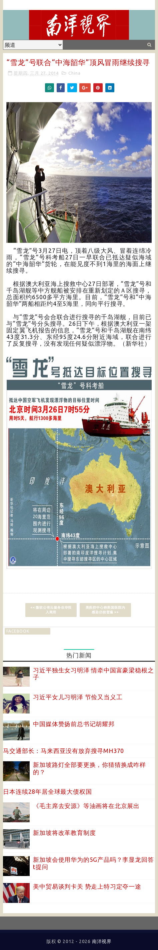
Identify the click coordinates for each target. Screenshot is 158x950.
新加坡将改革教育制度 (64, 832)
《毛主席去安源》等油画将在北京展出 (86, 805)
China (74, 73)
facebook (17, 631)
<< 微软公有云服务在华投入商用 (51, 610)
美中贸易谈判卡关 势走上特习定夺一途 (87, 886)
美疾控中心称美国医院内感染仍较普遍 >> (105, 610)
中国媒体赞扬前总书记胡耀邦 (73, 723)
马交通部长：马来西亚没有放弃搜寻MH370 (63, 750)
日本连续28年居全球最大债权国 (47, 791)
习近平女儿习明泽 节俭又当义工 (77, 697)
